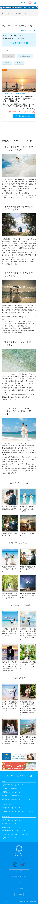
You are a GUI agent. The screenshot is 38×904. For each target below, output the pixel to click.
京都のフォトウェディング (11, 808)
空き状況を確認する (24, 116)
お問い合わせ (19, 894)
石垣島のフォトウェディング (12, 792)
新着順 (7, 63)
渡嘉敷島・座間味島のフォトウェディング (16, 799)
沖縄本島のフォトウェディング (13, 785)
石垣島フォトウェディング (11, 827)
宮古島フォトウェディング (11, 824)
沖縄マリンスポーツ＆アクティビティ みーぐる (18, 834)
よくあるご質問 (19, 888)
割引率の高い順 (25, 56)
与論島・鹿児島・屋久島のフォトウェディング (18, 811)
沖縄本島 (5, 69)
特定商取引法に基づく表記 (19, 877)
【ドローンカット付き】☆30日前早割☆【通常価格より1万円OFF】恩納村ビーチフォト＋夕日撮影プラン (19, 98)
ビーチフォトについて (26, 30)
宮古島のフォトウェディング (12, 788)
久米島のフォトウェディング (12, 796)
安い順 (19, 63)
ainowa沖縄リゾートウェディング (14, 831)
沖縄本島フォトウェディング (12, 820)
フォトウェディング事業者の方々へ (19, 871)
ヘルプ (19, 882)
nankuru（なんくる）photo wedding (14, 94)
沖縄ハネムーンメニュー (11, 838)
